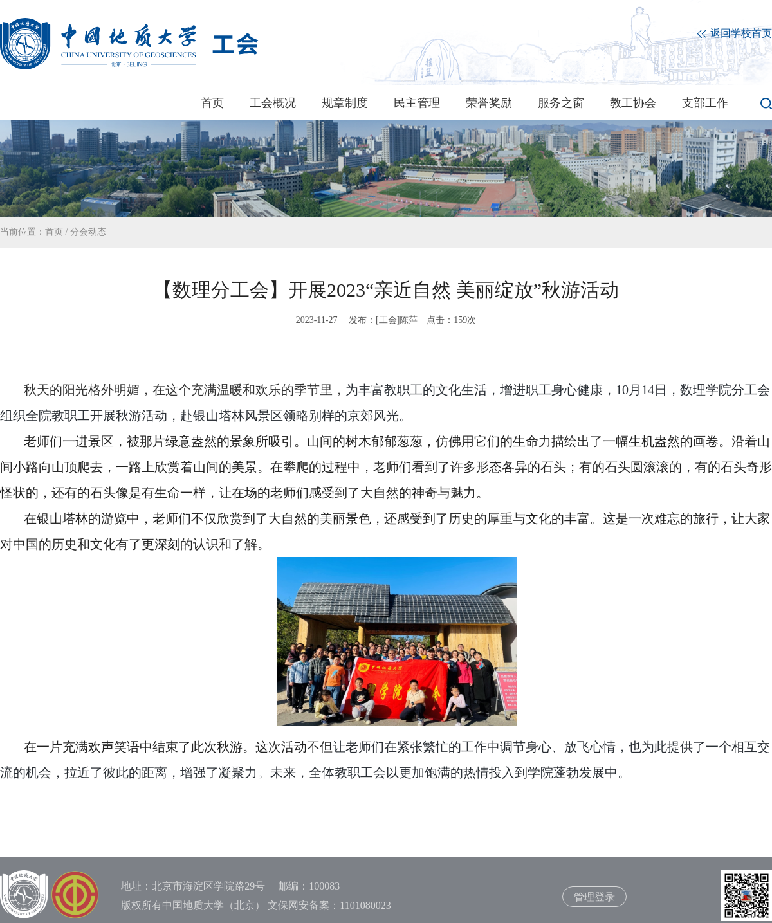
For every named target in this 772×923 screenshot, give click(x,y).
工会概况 (273, 102)
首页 (212, 102)
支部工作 (705, 102)
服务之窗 (561, 102)
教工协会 (633, 102)
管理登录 (594, 896)
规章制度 (345, 102)
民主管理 (417, 102)
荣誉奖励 (489, 102)
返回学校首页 (734, 34)
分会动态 (88, 232)
